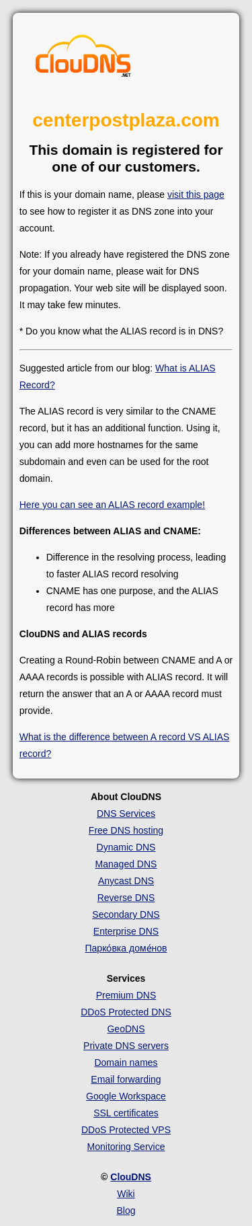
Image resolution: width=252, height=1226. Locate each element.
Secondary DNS (125, 914)
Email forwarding (126, 1079)
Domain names (125, 1062)
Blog (125, 1210)
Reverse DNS (126, 897)
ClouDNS (130, 1176)
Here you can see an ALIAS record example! (112, 504)
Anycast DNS (126, 880)
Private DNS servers (126, 1045)
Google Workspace (126, 1096)
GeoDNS (125, 1028)
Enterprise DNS (126, 931)
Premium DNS (126, 995)
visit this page (195, 194)
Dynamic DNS (126, 847)
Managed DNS (126, 864)
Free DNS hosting (126, 830)
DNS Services (126, 813)
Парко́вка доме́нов (126, 948)
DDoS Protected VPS (126, 1129)
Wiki (125, 1193)
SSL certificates (126, 1113)
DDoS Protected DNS (126, 1012)
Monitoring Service (126, 1146)
